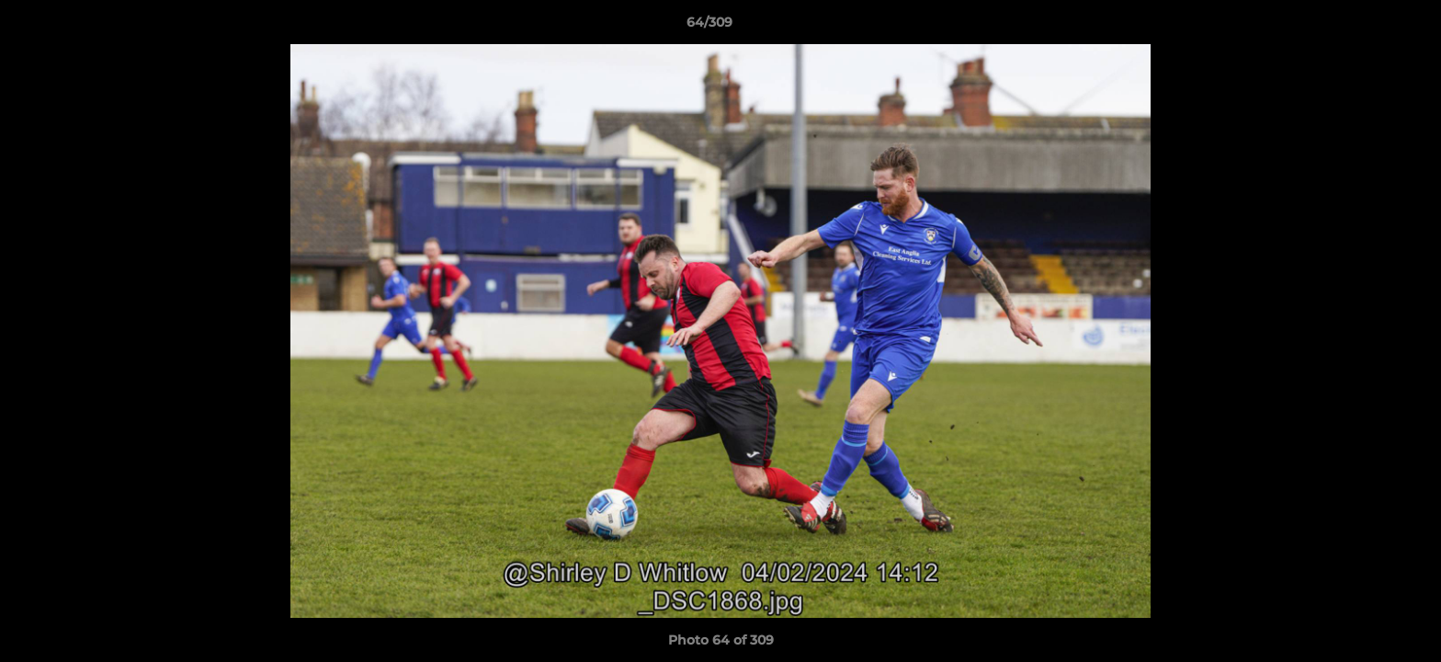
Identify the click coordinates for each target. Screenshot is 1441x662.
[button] (1364, 26)
